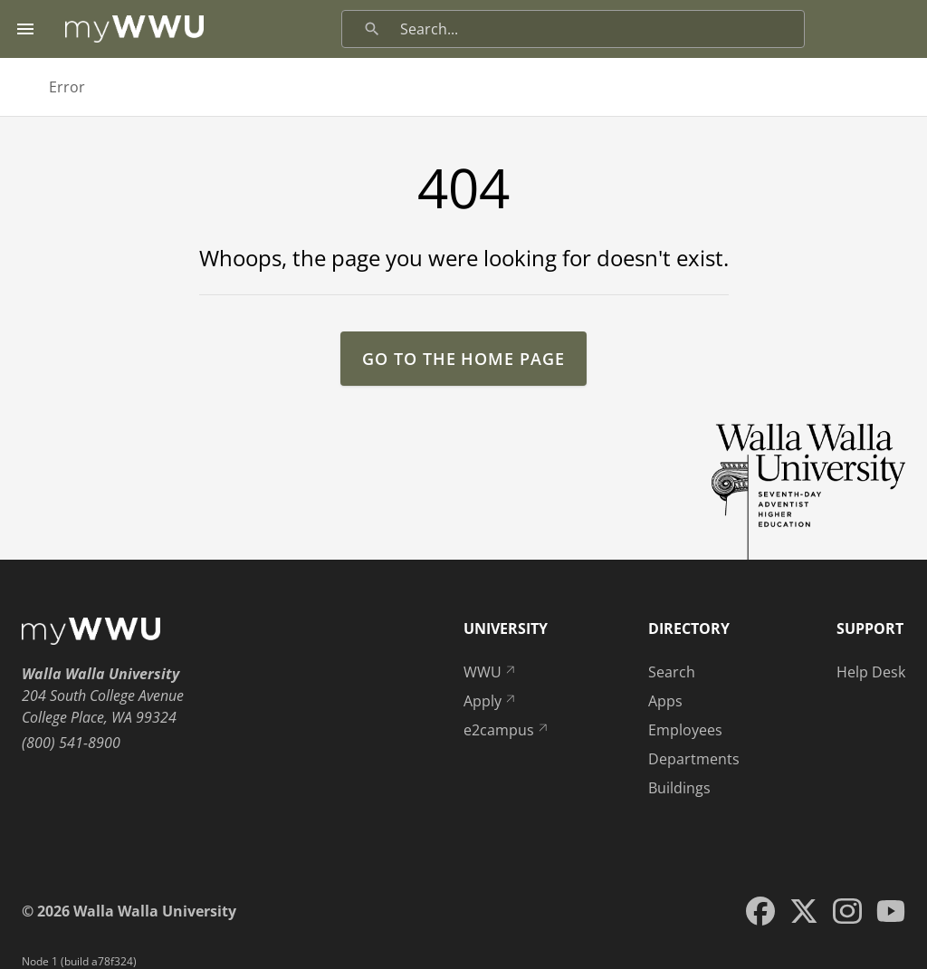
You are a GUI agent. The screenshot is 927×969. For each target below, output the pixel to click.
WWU (491, 672)
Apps (665, 701)
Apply (491, 701)
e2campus (507, 730)
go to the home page (463, 358)
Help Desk (870, 672)
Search (671, 672)
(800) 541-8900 (71, 743)
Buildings (679, 788)
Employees (685, 730)
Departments (694, 759)
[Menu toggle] (25, 29)
